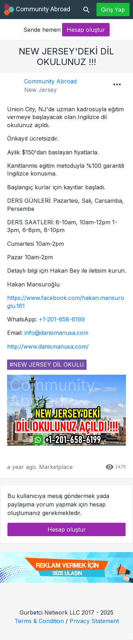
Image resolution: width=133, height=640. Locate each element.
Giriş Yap (113, 9)
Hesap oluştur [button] (86, 29)
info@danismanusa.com (56, 332)
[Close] (130, 635)
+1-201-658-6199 (62, 319)
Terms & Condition (39, 620)
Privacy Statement (94, 620)
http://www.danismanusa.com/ (48, 346)
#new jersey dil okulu (47, 364)
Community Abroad (50, 81)
